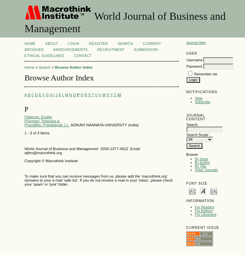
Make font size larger (213, 191)
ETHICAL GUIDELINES (44, 56)
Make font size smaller (192, 191)
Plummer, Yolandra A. (42, 121)
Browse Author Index (74, 67)
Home (30, 44)
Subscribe (202, 102)
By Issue (201, 159)
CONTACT (83, 56)
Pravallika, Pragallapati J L (46, 125)
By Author (202, 163)
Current (152, 44)
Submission (146, 50)
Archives (34, 50)
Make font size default (203, 191)
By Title (200, 166)
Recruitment (111, 50)
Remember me (205, 74)
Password (194, 66)
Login (74, 44)
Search (125, 44)
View (198, 98)
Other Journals (206, 170)
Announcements (70, 50)
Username (195, 60)
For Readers (204, 207)
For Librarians (205, 214)
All (119, 95)
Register (98, 44)
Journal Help (196, 43)
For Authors (204, 211)
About (51, 44)
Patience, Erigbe (38, 117)
